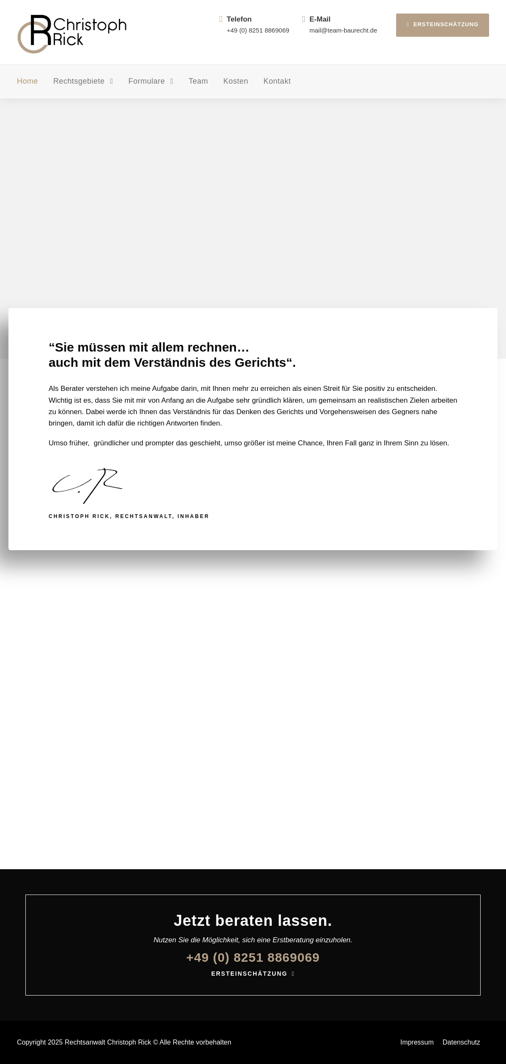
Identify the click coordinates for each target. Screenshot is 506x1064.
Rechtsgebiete (79, 81)
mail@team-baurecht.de (343, 30)
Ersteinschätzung (443, 24)
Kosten (235, 81)
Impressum (417, 1042)
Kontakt (277, 81)
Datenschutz (461, 1042)
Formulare (147, 81)
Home (27, 81)
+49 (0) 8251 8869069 (258, 30)
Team (198, 81)
